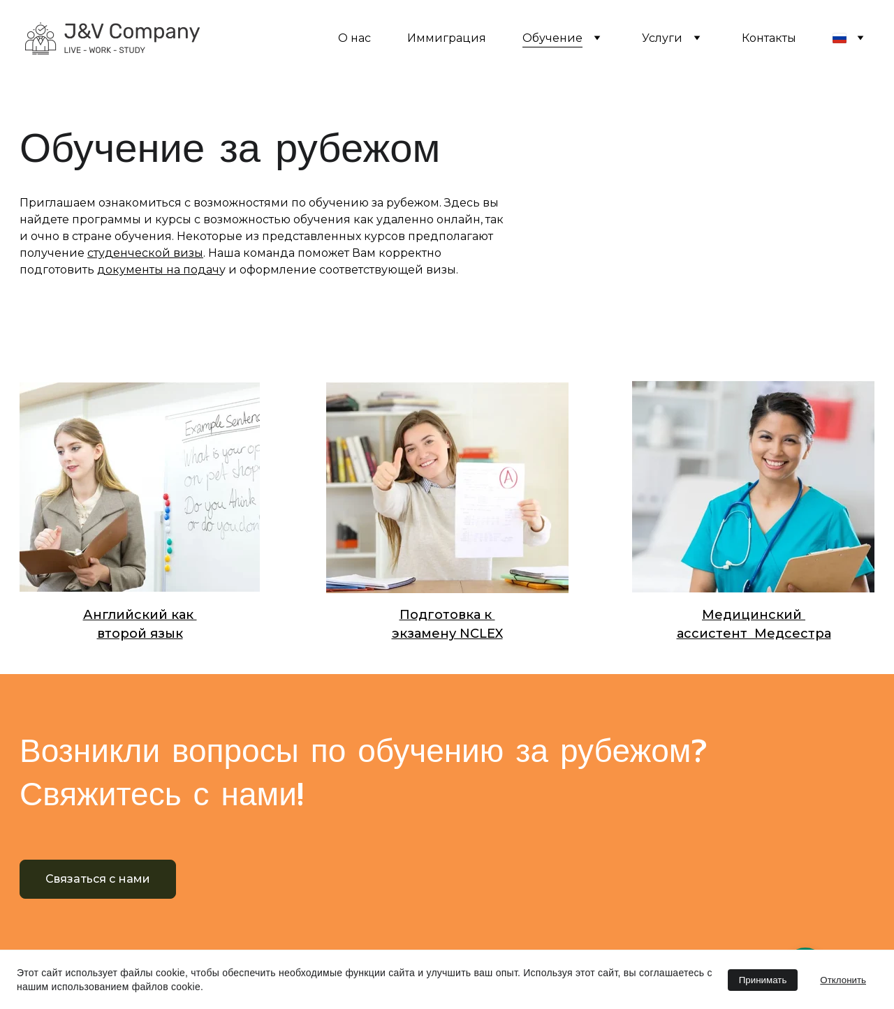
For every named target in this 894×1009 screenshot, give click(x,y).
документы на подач (158, 269)
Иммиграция (446, 38)
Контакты (769, 38)
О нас (354, 38)
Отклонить (843, 980)
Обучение (552, 38)
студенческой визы (145, 253)
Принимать (763, 980)
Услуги (662, 38)
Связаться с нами (98, 878)
